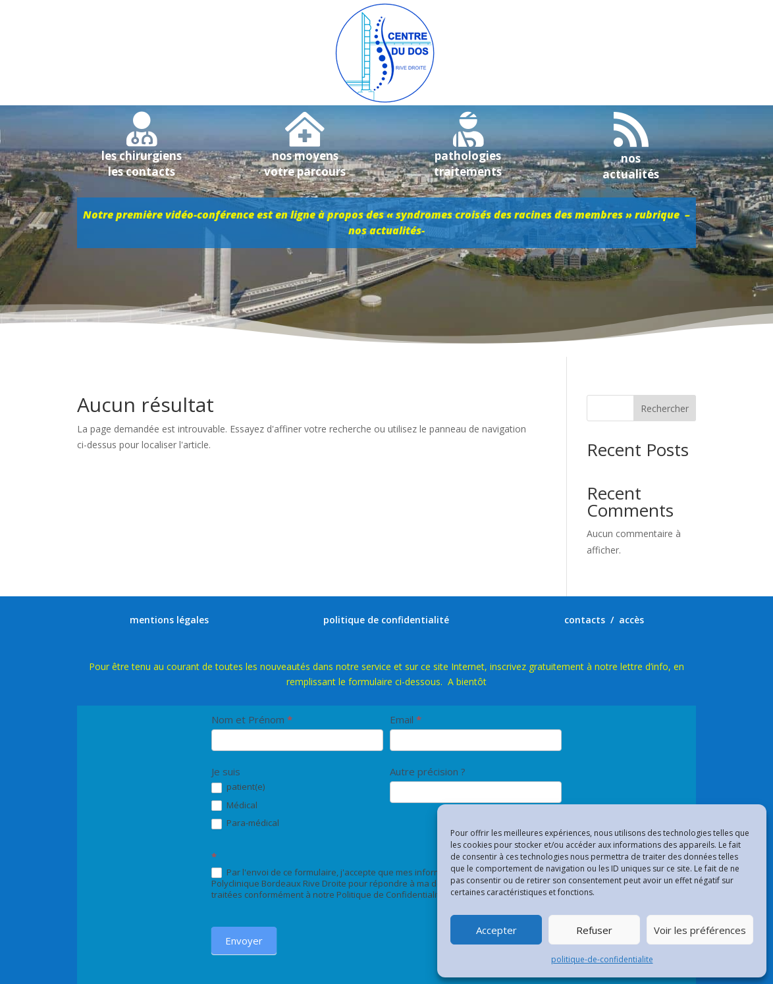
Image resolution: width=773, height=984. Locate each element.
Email (405, 719)
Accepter (496, 930)
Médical (234, 806)
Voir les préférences (700, 930)
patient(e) (238, 787)
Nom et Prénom (251, 719)
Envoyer (244, 940)
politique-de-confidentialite (602, 959)
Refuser (594, 930)
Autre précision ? (428, 771)
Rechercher (665, 408)
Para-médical (245, 823)
